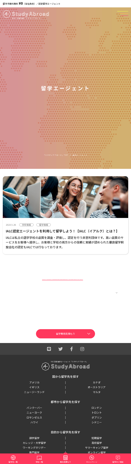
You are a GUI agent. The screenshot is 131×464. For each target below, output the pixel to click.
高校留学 (97, 443)
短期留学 (97, 438)
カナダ (97, 382)
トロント (97, 412)
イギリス (34, 387)
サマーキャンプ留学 (96, 447)
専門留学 (34, 452)
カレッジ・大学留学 (34, 443)
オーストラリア (97, 387)
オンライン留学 (97, 452)
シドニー (97, 422)
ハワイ (34, 422)
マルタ (97, 392)
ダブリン (97, 417)
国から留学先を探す (65, 376)
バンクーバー (34, 408)
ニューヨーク (34, 412)
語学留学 (34, 438)
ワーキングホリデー (34, 447)
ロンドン (97, 408)
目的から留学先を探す (65, 432)
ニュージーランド (34, 392)
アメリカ (34, 382)
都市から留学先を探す (65, 402)
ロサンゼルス (34, 417)
